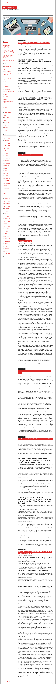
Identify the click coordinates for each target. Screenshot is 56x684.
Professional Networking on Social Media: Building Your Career (34, 42)
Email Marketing (7, 88)
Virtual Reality (6, 125)
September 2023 (7, 186)
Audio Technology (7, 73)
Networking (6, 110)
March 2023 (6, 196)
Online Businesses (7, 112)
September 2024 (7, 166)
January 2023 (6, 200)
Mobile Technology (7, 109)
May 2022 (6, 213)
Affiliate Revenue (5, 0)
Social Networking (21, 40)
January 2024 (6, 180)
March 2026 (6, 137)
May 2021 (6, 233)
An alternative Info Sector (24, 241)
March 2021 (6, 236)
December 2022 (7, 201)
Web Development (7, 129)
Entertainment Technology (9, 91)
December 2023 (7, 181)
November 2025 (7, 143)
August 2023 (6, 188)
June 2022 (6, 211)
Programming (4, 2)
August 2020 (6, 248)
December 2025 (7, 142)
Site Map (21, 13)
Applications (6, 68)
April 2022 (6, 215)
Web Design (6, 127)
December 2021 (7, 221)
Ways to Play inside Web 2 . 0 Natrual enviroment (30, 155)
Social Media (6, 117)
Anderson (14, 681)
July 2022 (6, 210)
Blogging (10, 0)
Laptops (5, 107)
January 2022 (6, 220)
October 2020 (7, 244)
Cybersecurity (6, 81)
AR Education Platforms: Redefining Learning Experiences (8, 56)
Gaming (5, 94)
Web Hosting (14, 2)
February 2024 (7, 178)
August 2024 (6, 168)
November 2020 (7, 243)
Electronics (6, 86)
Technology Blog (10, 7)
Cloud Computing (7, 78)
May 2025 (6, 153)
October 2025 (7, 145)
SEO (5, 115)
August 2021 (6, 228)
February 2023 (7, 198)
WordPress (9, 681)
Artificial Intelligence (8, 71)
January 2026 (6, 140)
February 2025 (7, 158)
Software (6, 120)
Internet (5, 99)
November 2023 (7, 183)
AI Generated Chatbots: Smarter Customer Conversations (8, 45)
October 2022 (7, 205)
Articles (5, 69)
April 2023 (6, 195)
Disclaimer (16, 13)
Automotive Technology (9, 74)
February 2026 (7, 138)
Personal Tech (51, 0)
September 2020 (7, 246)
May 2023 (6, 193)
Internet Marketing (45, 0)
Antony (31, 44)
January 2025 (6, 160)
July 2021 (6, 230)
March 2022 (6, 216)
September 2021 (7, 226)
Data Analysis (6, 83)
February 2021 (7, 238)
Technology (9, 2)
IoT (4, 105)
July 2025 (6, 150)
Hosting (28, 0)
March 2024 (6, 176)
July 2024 (6, 170)
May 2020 (6, 251)
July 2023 (6, 190)
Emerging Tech (7, 89)
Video (5, 124)
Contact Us (10, 13)
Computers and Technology (17, 0)
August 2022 (6, 208)
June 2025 (6, 152)
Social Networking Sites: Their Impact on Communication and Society (35, 439)
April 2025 (6, 155)
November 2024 (7, 163)
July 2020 (6, 249)
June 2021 (6, 231)
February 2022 (7, 218)
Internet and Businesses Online (35, 0)
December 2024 (7, 162)
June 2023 (6, 191)
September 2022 (7, 206)
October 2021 (7, 225)
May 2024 (6, 173)
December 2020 (7, 241)
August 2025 (6, 148)
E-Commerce (6, 84)
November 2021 (7, 223)
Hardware (24, 0)
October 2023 (7, 185)
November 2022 (7, 203)
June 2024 (6, 171)
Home (5, 13)
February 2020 (7, 253)
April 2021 (6, 235)
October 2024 (7, 165)
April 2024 (6, 175)
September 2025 (7, 147)
